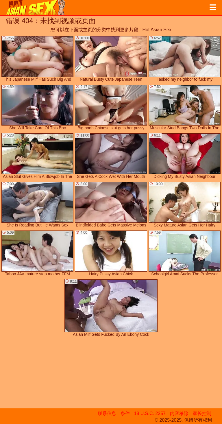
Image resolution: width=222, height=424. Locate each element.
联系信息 (107, 413)
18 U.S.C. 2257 (150, 413)
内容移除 (179, 413)
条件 (125, 413)
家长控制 (202, 413)
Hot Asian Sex (156, 29)
